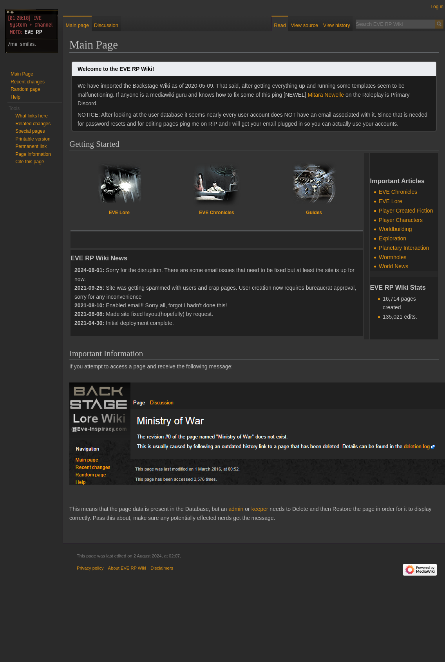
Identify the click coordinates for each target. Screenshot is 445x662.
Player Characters (401, 220)
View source (304, 25)
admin (235, 509)
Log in (437, 6)
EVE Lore (119, 212)
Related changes (33, 123)
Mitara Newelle (326, 95)
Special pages (30, 131)
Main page (77, 25)
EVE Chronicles (216, 212)
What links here (31, 116)
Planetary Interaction (404, 248)
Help (15, 97)
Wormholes (393, 257)
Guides (314, 212)
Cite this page (29, 161)
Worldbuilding (395, 229)
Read (280, 25)
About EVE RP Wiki (127, 568)
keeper (259, 509)
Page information (33, 154)
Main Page (22, 74)
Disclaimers (161, 568)
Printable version (32, 139)
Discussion (106, 25)
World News (393, 266)
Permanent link (31, 146)
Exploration (392, 238)
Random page (25, 89)
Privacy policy (90, 568)
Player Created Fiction (406, 210)
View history (336, 25)
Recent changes (28, 82)
